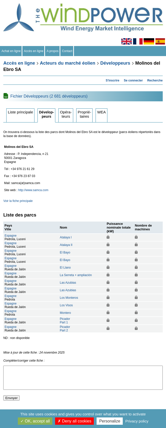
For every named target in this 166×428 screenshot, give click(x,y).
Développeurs (115, 63)
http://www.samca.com (33, 190)
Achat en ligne (11, 51)
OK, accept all (35, 421)
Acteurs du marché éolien (67, 63)
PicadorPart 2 (65, 328)
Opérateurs (66, 114)
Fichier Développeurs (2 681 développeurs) (49, 96)
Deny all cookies (74, 421)
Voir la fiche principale (18, 201)
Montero (65, 313)
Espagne (10, 235)
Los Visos (66, 305)
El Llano (65, 267)
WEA (101, 112)
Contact (67, 51)
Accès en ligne (33, 51)
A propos (52, 51)
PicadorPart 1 (65, 320)
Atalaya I (66, 237)
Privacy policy (136, 421)
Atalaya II (66, 245)
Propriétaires (84, 114)
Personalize (109, 421)
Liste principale (20, 112)
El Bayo (65, 252)
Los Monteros (69, 297)
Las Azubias (68, 282)
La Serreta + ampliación (76, 275)
